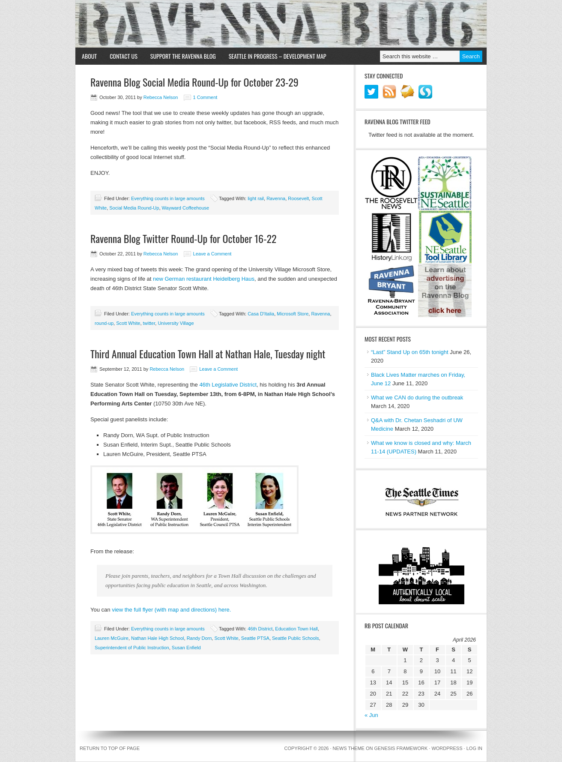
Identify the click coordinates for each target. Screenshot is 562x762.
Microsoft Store (292, 313)
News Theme (349, 748)
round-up (104, 323)
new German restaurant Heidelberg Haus (203, 279)
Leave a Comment (212, 253)
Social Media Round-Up (134, 207)
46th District (260, 628)
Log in (474, 748)
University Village (176, 323)
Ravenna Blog (281, 24)
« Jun (371, 715)
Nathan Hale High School (157, 638)
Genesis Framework (401, 748)
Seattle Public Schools (295, 638)
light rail (256, 198)
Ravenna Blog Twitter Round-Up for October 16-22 (183, 238)
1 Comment (205, 97)
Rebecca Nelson (160, 97)
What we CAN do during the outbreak (417, 397)
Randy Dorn (199, 638)
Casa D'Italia (261, 313)
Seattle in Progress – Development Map (277, 55)
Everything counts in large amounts (168, 198)
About (89, 55)
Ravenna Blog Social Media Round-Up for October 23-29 (194, 82)
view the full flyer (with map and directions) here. (171, 609)
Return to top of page (110, 748)
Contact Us (124, 55)
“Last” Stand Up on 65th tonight (409, 352)
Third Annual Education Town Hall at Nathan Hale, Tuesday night (207, 353)
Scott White (128, 323)
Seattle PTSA (255, 638)
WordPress (446, 748)
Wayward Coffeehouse (185, 207)
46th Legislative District (228, 384)
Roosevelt (298, 198)
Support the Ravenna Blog (183, 55)
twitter (149, 323)
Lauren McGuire (112, 638)
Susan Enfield (186, 647)
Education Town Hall (296, 628)
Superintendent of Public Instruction (132, 647)
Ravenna (275, 198)
